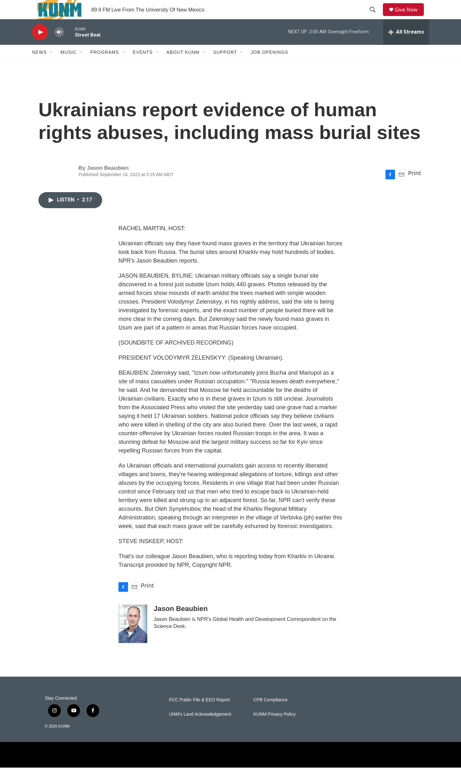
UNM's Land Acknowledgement (200, 728)
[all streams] (406, 46)
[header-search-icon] (375, 17)
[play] (40, 46)
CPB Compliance (270, 714)
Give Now (410, 16)
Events (143, 66)
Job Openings (269, 66)
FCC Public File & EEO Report (199, 714)
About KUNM (182, 66)
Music (69, 66)
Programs (104, 66)
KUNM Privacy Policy (274, 728)
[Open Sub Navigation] (51, 66)
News (39, 66)
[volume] (59, 46)
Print (414, 187)
